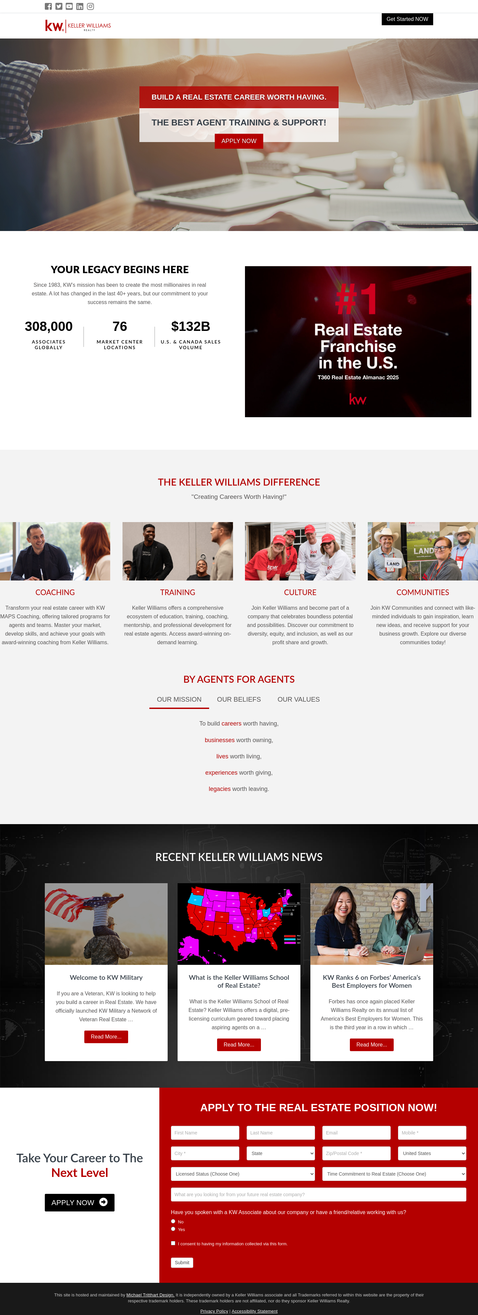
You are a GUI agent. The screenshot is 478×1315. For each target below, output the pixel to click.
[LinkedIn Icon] (80, 6)
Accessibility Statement (255, 1311)
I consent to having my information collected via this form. (229, 1243)
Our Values (299, 699)
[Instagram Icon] (91, 6)
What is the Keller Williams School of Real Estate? (239, 981)
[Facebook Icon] (48, 6)
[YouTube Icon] (69, 6)
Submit (182, 1262)
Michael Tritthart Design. (150, 1294)
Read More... (109, 1038)
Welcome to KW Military (106, 977)
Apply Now (238, 141)
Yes (178, 1229)
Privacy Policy (214, 1311)
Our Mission (179, 699)
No (177, 1221)
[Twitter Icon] (59, 6)
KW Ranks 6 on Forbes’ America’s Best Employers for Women (372, 981)
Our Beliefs (239, 699)
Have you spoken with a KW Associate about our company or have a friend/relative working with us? (288, 1212)
